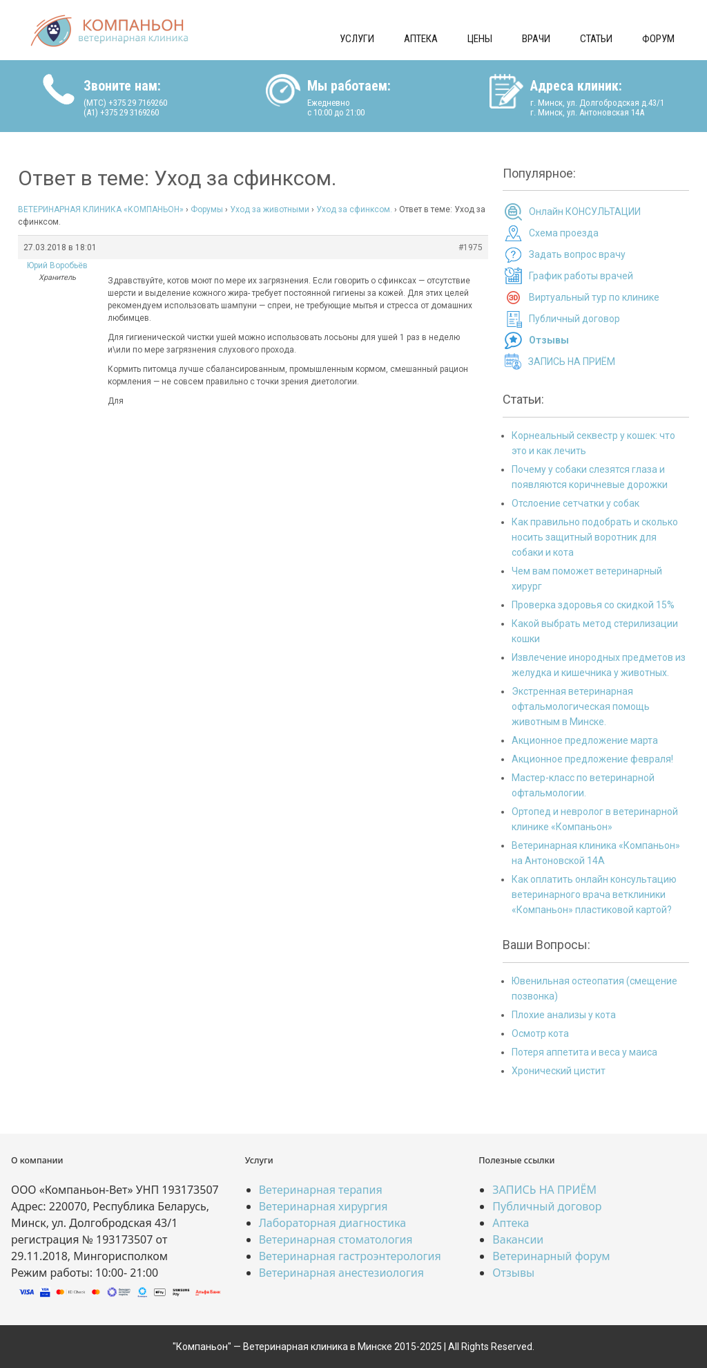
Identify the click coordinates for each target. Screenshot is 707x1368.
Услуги (357, 38)
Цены (479, 38)
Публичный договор (574, 318)
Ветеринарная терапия (320, 1189)
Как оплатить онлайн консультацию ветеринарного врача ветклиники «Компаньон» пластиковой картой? (594, 894)
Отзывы (513, 1272)
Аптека (421, 38)
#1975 (470, 247)
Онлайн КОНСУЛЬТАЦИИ (585, 211)
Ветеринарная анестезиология (341, 1272)
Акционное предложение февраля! (592, 759)
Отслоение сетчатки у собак (575, 503)
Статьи (596, 38)
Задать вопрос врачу (577, 254)
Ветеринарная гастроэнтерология (350, 1256)
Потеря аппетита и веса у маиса (584, 1052)
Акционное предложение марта (585, 740)
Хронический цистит (559, 1070)
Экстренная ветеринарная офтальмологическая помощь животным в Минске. (581, 706)
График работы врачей (581, 275)
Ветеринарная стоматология (336, 1239)
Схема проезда (564, 232)
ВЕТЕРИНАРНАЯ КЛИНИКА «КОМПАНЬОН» (101, 209)
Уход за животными (269, 209)
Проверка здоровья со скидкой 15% (593, 604)
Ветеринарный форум (551, 1256)
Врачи (536, 38)
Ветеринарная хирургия (323, 1206)
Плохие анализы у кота (564, 1014)
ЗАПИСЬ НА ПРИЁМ (571, 361)
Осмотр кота (540, 1033)
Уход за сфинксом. (354, 209)
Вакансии (517, 1239)
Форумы (207, 209)
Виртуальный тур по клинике (594, 297)
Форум (658, 38)
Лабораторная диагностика (332, 1222)
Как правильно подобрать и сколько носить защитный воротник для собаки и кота (595, 537)
